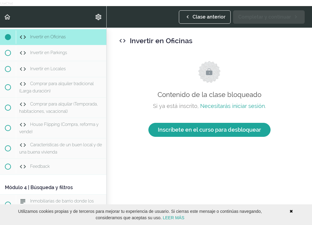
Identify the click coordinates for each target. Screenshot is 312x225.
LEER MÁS (173, 217)
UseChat (6, 3)
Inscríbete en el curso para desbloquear (209, 129)
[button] (7, 17)
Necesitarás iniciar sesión (232, 106)
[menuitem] (98, 17)
